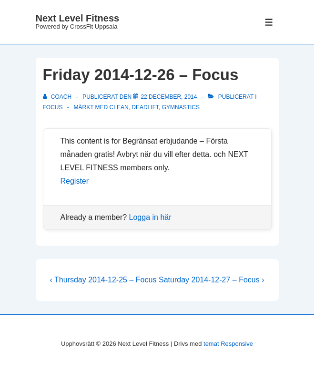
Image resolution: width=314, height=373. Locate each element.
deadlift (145, 107)
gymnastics (181, 107)
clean (119, 107)
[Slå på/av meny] (269, 22)
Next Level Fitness (78, 18)
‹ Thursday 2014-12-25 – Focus (103, 280)
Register (75, 181)
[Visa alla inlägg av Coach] (58, 96)
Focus (53, 107)
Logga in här (150, 217)
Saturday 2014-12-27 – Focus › (211, 280)
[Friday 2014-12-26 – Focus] (169, 96)
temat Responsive (228, 343)
